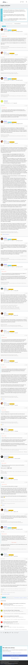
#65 (26, 461)
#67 (26, 514)
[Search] (27, 2)
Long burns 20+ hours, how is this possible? (10, 621)
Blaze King (11, 622)
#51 (26, 34)
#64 (26, 433)
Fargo (4, 622)
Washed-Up (6, 629)
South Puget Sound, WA (19, 31)
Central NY (16, 54)
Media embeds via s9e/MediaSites (13, 663)
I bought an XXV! (6, 626)
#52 (26, 57)
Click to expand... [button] (14, 542)
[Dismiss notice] (26, 9)
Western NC (15, 103)
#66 (26, 482)
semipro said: (3, 484)
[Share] (25, 34)
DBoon (2, 6)
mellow (5, 619)
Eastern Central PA (17, 458)
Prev (4, 26)
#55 (26, 126)
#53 (26, 82)
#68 (26, 531)
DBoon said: (3, 271)
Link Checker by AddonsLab (4, 662)
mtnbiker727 (5, 627)
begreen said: (3, 107)
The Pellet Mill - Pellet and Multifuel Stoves (17, 605)
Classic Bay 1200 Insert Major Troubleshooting (11, 610)
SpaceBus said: (4, 36)
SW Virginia (16, 431)
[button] (1, 2)
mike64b (4, 611)
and (5, 234)
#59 (26, 293)
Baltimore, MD (16, 315)
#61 (26, 335)
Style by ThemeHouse (4, 663)
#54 (26, 105)
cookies (9, 649)
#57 (26, 243)
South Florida (16, 479)
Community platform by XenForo (9, 661)
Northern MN (16, 290)
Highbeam (7, 623)
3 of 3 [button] (7, 26)
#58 (26, 269)
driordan (4, 605)
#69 (26, 558)
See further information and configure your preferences (12, 652)
